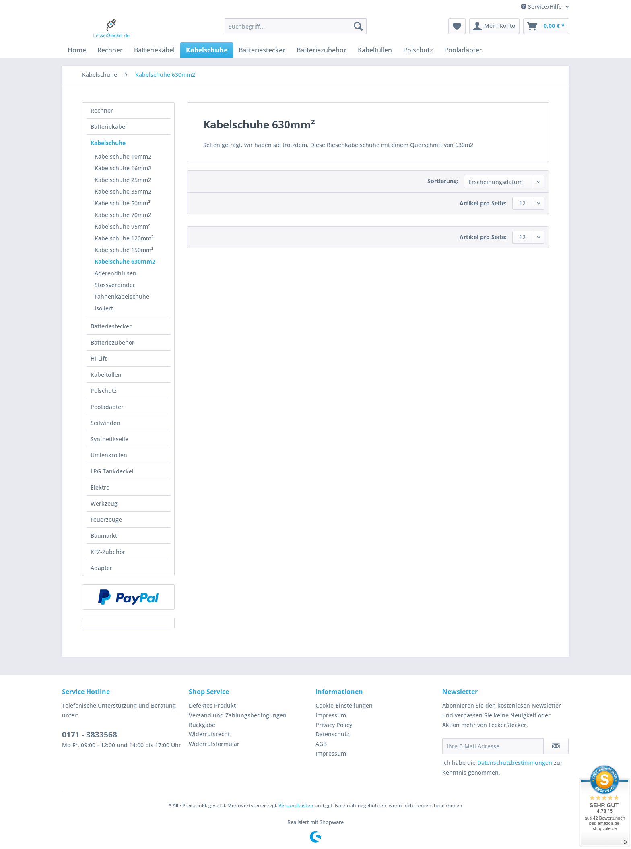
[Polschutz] (418, 50)
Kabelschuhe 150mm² (124, 250)
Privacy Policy (334, 725)
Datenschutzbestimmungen (514, 762)
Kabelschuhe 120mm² (124, 238)
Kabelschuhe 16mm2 (123, 168)
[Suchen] (358, 26)
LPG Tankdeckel (112, 471)
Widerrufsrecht (209, 734)
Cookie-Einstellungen (344, 705)
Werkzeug (104, 503)
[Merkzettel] (457, 26)
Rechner (102, 110)
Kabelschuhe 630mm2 (125, 261)
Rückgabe (202, 725)
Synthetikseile (109, 439)
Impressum (331, 715)
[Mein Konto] (494, 26)
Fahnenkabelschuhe (122, 296)
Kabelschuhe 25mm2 (123, 180)
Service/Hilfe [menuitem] (542, 6)
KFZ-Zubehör (108, 552)
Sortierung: (442, 181)
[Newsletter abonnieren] (556, 746)
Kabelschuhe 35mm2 (123, 191)
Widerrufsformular (214, 744)
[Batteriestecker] (262, 50)
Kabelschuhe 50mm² (122, 203)
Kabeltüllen (106, 374)
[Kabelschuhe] (206, 50)
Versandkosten (295, 805)
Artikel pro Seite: (483, 203)
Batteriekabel (109, 126)
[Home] (77, 50)
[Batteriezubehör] (321, 50)
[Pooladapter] (463, 50)
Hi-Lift (99, 358)
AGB (321, 744)
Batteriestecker (111, 326)
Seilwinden (105, 423)
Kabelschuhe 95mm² (122, 226)
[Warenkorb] (546, 26)
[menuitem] (296, 30)
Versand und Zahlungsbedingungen (238, 715)
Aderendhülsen (115, 273)
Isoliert (104, 308)
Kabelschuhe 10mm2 (123, 156)
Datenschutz (332, 734)
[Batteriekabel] (154, 50)
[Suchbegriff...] (296, 26)
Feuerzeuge (106, 519)
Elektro (100, 487)
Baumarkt (104, 535)
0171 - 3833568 (89, 734)
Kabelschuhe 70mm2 (123, 215)
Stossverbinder (115, 285)
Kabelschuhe (108, 143)
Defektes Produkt (212, 705)
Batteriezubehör (112, 342)
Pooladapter (107, 407)
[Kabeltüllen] (375, 50)
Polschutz (104, 391)
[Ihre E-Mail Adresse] (493, 746)
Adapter (101, 568)
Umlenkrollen (109, 455)
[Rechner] (110, 50)
